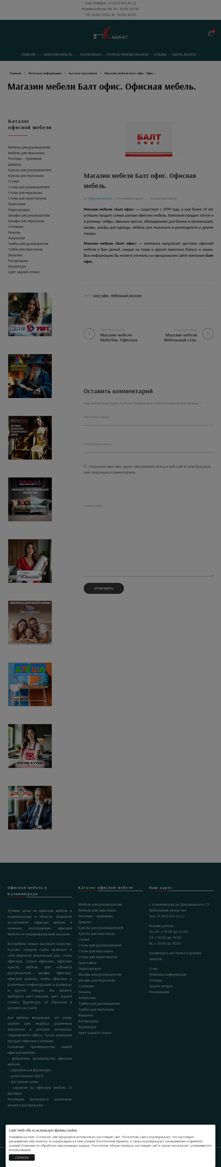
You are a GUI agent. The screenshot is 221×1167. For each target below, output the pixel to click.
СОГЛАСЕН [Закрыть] (21, 1157)
